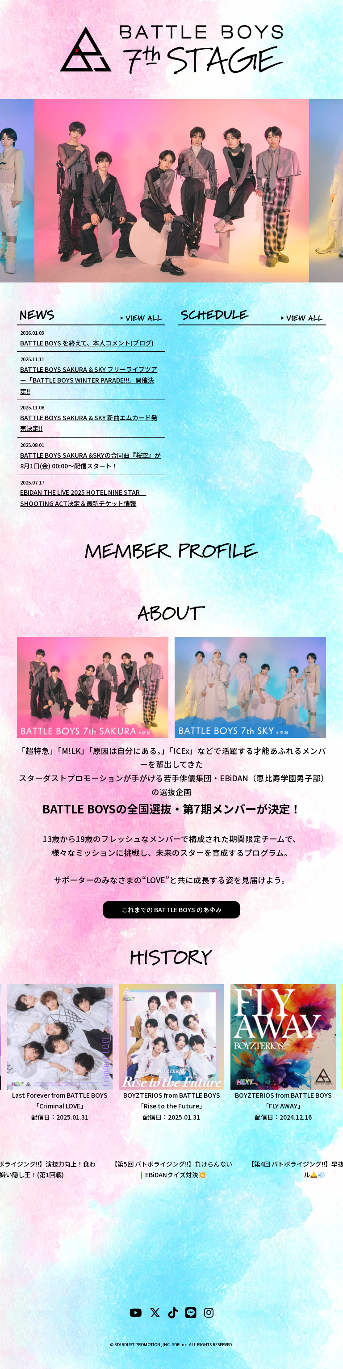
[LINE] (191, 1314)
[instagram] (208, 1314)
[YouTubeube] (136, 1314)
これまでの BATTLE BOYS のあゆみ (171, 909)
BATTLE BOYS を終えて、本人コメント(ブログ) (87, 342)
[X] (155, 1314)
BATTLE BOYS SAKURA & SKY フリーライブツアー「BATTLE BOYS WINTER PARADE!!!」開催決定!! (88, 380)
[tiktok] (173, 1314)
